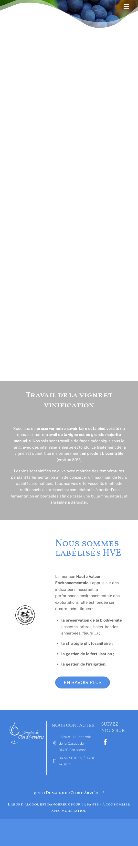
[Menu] (126, 6)
